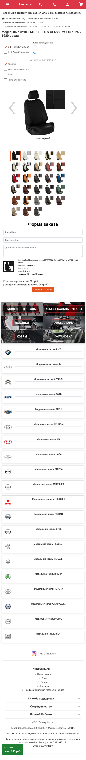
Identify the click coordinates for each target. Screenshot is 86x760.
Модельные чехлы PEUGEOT (49, 544)
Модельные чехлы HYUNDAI (48, 424)
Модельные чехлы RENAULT (48, 559)
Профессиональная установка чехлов (44, 690)
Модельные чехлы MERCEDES (49, 484)
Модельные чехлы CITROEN (48, 379)
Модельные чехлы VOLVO (48, 619)
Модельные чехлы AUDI (48, 364)
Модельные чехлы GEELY (48, 409)
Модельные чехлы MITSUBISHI (48, 499)
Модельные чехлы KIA (49, 439)
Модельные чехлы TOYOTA (48, 589)
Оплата (44, 682)
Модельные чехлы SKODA (48, 574)
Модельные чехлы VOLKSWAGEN (48, 604)
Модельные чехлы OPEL (48, 529)
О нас (44, 678)
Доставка (44, 686)
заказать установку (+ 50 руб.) (22, 281)
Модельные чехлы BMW (49, 349)
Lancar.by (25, 4)
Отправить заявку (43, 289)
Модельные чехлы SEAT (49, 633)
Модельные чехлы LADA (49, 454)
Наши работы (44, 674)
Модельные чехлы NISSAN (48, 514)
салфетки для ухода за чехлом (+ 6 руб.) (27, 284)
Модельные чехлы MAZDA (49, 469)
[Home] (3, 18)
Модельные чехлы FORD (49, 394)
